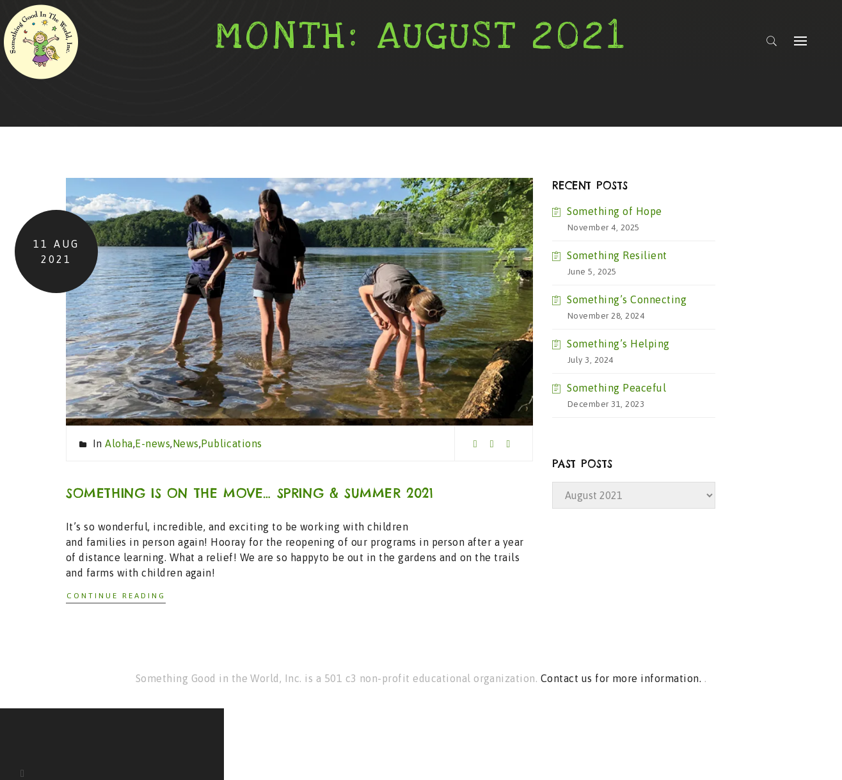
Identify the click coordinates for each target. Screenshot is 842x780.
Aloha (118, 443)
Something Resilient (617, 255)
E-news (152, 443)
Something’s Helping (618, 343)
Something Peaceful (616, 388)
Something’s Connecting (627, 299)
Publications (231, 443)
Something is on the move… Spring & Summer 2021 (250, 493)
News (186, 443)
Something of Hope (614, 211)
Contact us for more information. (622, 678)
